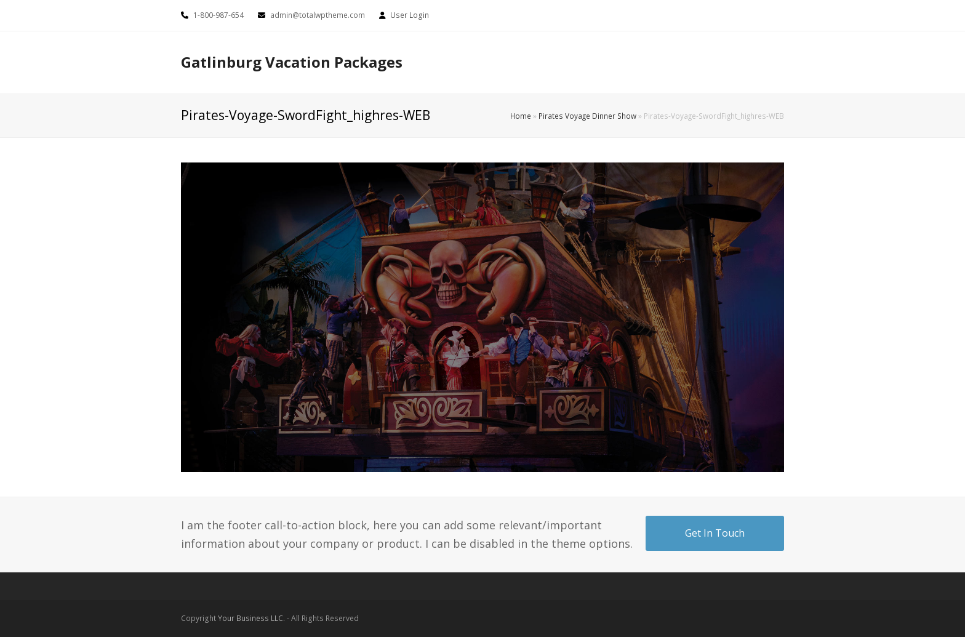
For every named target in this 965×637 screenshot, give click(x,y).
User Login (409, 15)
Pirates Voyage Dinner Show (587, 116)
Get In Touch (715, 533)
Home (520, 116)
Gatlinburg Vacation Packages (291, 62)
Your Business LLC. (251, 618)
